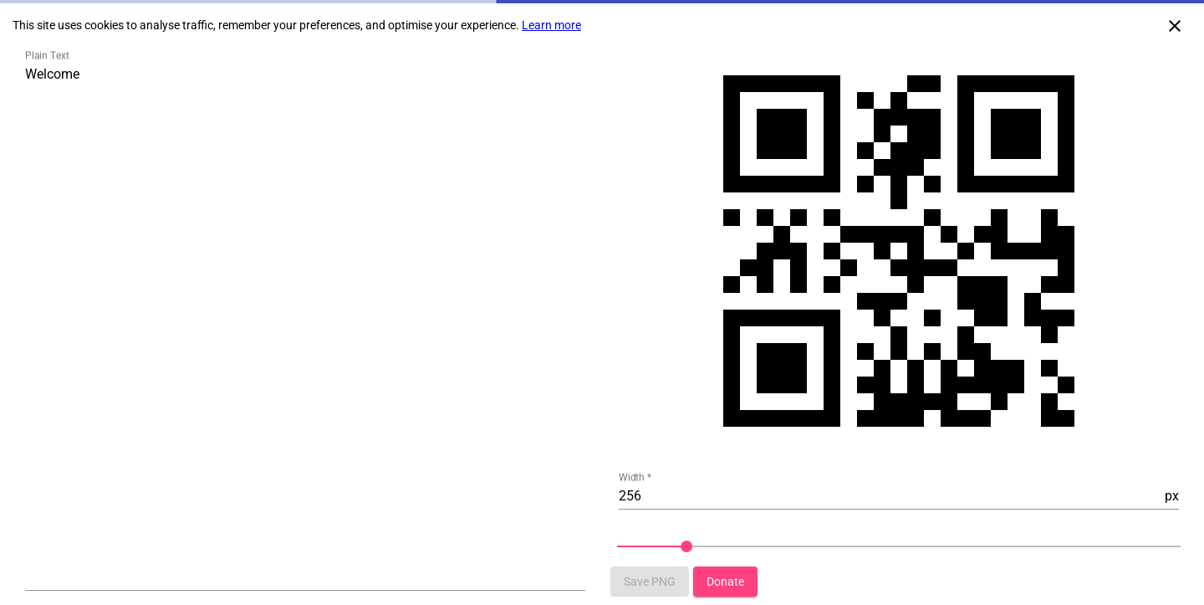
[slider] (898, 546)
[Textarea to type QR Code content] (305, 326)
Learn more (551, 25)
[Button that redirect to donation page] (725, 582)
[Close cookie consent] (1174, 25)
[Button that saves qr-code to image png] (649, 582)
